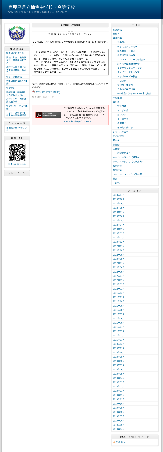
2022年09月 (119, 254)
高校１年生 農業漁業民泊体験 (16, 100)
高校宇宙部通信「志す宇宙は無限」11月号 (16, 69)
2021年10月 (119, 301)
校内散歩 (117, 165)
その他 (116, 182)
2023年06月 (119, 216)
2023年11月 (119, 194)
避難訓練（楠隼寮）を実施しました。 (16, 93)
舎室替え (119, 123)
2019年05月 (119, 424)
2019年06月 (119, 420)
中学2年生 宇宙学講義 (17, 107)
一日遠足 (119, 80)
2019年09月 (119, 407)
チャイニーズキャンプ (126, 72)
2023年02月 (119, 233)
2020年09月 (119, 356)
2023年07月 (119, 212)
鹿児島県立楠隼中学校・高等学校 (41, 7)
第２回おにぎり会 (15, 53)
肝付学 (116, 140)
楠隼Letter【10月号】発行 (16, 82)
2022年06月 (119, 267)
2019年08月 (119, 412)
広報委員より (122, 153)
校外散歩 (117, 170)
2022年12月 (119, 241)
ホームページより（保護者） (127, 157)
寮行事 (116, 102)
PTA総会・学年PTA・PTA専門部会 (132, 93)
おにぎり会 (120, 110)
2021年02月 (119, 335)
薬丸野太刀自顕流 (124, 50)
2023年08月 (119, 207)
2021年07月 (119, 314)
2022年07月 (119, 263)
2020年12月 (119, 343)
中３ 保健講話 (14, 76)
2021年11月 (119, 297)
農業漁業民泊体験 (124, 55)
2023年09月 (119, 203)
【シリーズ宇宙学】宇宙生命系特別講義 (16, 114)
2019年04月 (119, 429)
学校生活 (117, 97)
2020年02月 (119, 386)
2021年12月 (119, 292)
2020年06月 (119, 369)
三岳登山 (119, 42)
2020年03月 (119, 382)
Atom (123, 442)
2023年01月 (119, 237)
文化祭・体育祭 (123, 84)
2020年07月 (119, 365)
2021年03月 (119, 331)
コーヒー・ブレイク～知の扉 (127, 174)
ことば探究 (118, 136)
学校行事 (117, 38)
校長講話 (36, 96)
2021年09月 (119, 305)
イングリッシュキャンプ (127, 67)
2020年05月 (119, 373)
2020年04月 (119, 378)
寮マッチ (119, 114)
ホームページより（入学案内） (128, 161)
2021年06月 (119, 318)
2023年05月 (119, 220)
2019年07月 (119, 416)
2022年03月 (119, 280)
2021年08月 (119, 309)
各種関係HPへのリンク (16, 129)
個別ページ (48, 96)
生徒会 (116, 148)
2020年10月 (119, 352)
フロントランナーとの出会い (129, 59)
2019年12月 (119, 395)
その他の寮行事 (123, 127)
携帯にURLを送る (17, 163)
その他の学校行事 (124, 89)
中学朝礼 (10, 87)
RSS (118, 442)
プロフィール (17, 173)
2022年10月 (119, 250)
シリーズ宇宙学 (120, 131)
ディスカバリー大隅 (125, 46)
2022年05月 (119, 271)
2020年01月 (119, 390)
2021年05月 (119, 322)
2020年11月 (119, 348)
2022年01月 (119, 288)
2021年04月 (119, 326)
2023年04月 (119, 224)
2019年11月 (119, 399)
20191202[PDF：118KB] (48, 92)
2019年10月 (119, 403)
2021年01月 (119, 339)
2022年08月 (119, 258)
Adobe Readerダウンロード (77, 121)
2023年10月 (119, 199)
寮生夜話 (119, 106)
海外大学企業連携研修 (126, 63)
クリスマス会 (122, 119)
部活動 (116, 144)
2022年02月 (119, 284)
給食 (115, 178)
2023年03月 (119, 229)
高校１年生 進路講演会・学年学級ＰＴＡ (16, 60)
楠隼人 (116, 33)
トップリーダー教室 (125, 76)
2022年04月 (119, 275)
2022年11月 (119, 246)
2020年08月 (119, 361)
